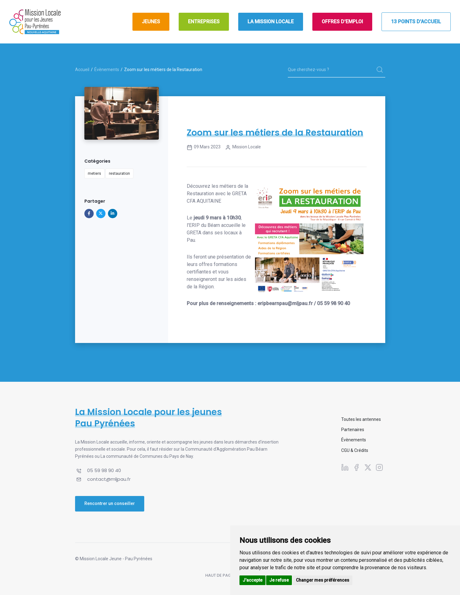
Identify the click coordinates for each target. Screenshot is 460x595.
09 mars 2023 (204, 147)
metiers (94, 173)
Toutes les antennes (361, 419)
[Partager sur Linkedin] (112, 213)
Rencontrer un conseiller (109, 503)
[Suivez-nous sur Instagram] (379, 467)
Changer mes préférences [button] (322, 580)
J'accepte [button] (252, 580)
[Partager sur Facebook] (89, 213)
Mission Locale (243, 147)
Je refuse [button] (279, 580)
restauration (119, 173)
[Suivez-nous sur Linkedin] (345, 467)
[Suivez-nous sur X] (368, 467)
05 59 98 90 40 (104, 470)
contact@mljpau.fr (109, 479)
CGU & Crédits (354, 450)
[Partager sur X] (100, 213)
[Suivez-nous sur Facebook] (356, 467)
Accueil (82, 69)
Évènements (106, 69)
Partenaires (352, 429)
